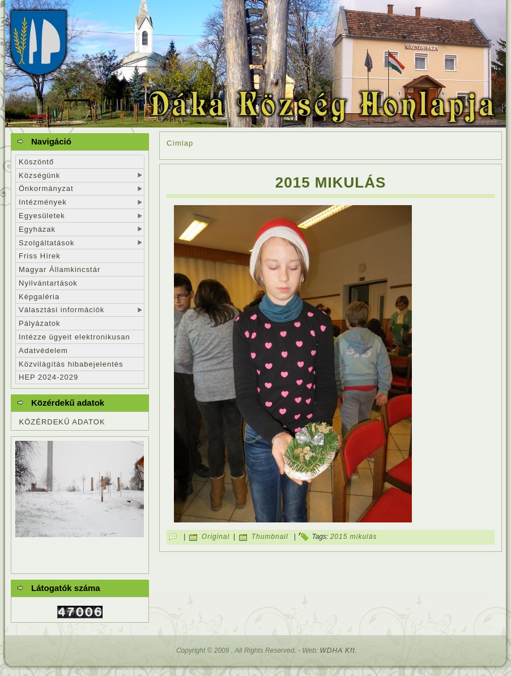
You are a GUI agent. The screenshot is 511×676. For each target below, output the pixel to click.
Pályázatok (40, 323)
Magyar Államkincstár (59, 269)
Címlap (180, 143)
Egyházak (37, 229)
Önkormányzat (46, 188)
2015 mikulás (330, 182)
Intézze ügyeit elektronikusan (74, 337)
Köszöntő (36, 162)
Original (215, 537)
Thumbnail (270, 537)
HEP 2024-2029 (48, 377)
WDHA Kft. (339, 650)
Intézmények (43, 202)
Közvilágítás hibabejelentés (71, 364)
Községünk (39, 175)
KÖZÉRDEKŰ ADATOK (62, 422)
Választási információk (61, 309)
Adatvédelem (43, 350)
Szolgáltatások (47, 243)
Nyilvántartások (48, 283)
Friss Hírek (40, 256)
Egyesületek (42, 215)
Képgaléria (39, 296)
